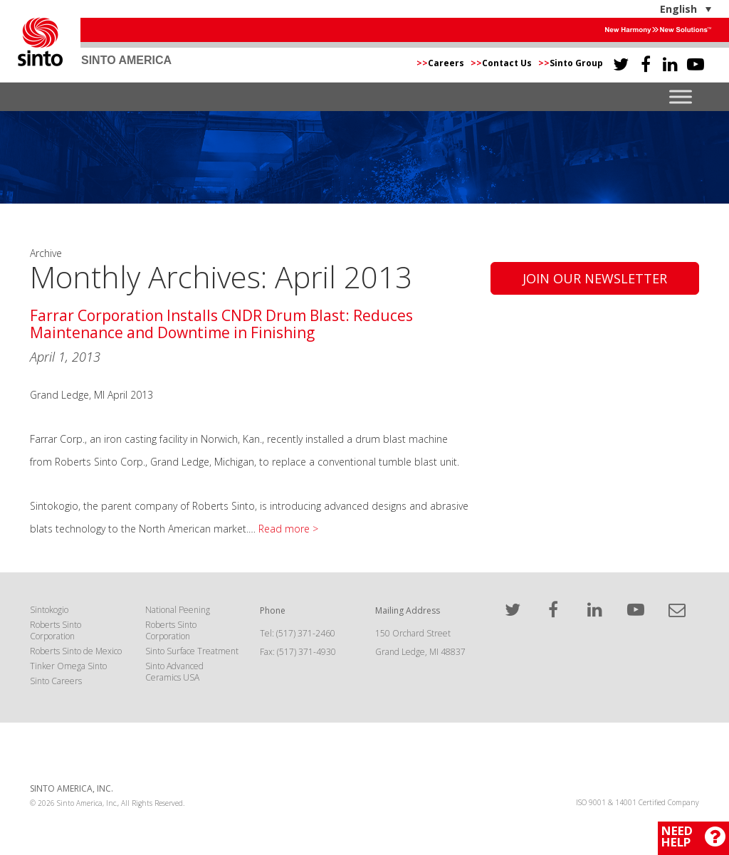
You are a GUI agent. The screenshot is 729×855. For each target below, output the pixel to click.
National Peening (177, 610)
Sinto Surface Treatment (191, 651)
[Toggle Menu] (680, 97)
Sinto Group (570, 63)
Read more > (288, 528)
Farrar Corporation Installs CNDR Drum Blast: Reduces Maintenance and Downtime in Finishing (221, 323)
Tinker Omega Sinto (68, 666)
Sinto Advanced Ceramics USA (174, 671)
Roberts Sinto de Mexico (76, 651)
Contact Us (502, 63)
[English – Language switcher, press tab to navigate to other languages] (641, 9)
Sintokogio (49, 610)
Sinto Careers (56, 681)
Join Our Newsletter (595, 278)
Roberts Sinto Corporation (55, 630)
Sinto (40, 41)
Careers (441, 63)
